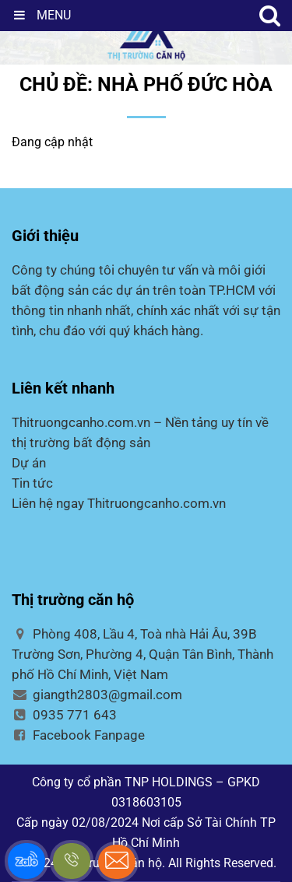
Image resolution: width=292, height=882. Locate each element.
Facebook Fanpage (78, 735)
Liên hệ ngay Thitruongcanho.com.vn (119, 503)
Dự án (29, 463)
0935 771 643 (64, 715)
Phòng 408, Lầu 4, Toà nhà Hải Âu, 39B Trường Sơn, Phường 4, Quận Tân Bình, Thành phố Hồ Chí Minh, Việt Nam (142, 654)
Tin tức (32, 483)
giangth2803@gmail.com (97, 694)
